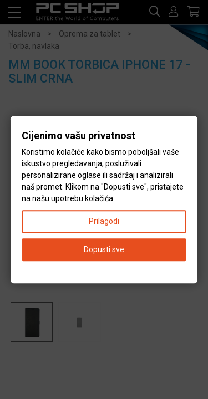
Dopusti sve (104, 249)
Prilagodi (104, 221)
